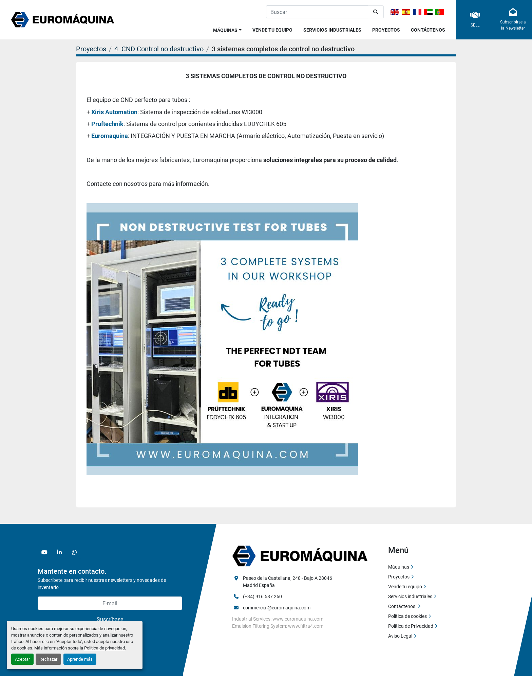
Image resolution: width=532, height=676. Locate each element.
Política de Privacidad (410, 626)
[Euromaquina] (300, 555)
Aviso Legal (400, 636)
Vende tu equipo (272, 30)
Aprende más (80, 659)
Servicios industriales (332, 30)
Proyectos (386, 30)
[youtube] (44, 552)
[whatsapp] (74, 552)
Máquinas (225, 30)
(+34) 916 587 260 (262, 596)
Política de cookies (407, 616)
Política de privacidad (104, 648)
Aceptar (22, 659)
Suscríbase (110, 619)
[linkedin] (59, 552)
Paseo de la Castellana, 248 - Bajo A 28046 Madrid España (288, 581)
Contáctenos (428, 30)
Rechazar (48, 659)
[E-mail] (110, 603)
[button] (227, 29)
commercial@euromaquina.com (276, 607)
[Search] (317, 11)
